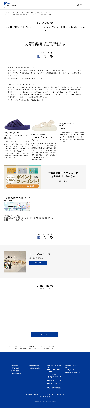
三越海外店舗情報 (34, 365)
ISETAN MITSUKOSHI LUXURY (53, 370)
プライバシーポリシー (48, 394)
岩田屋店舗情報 (15, 371)
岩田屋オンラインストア (54, 380)
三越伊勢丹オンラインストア (54, 366)
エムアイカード (69, 370)
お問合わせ (37, 394)
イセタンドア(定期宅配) (54, 388)
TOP (5, 12)
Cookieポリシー (60, 394)
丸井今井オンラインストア (54, 384)
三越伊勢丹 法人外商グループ (72, 373)
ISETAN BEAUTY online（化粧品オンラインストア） (54, 376)
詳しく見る (63, 181)
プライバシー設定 (45, 397)
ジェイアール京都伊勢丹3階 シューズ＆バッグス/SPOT (45, 45)
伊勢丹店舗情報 (15, 368)
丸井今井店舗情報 (15, 373)
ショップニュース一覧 (43, 12)
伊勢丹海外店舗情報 (34, 368)
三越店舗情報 (14, 365)
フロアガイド (14, 12)
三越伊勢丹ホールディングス (72, 366)
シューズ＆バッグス (27, 12)
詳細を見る (38, 263)
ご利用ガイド (28, 394)
